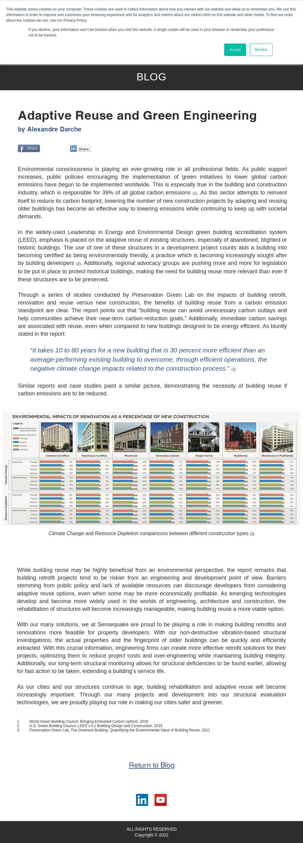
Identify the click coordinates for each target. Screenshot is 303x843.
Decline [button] (261, 50)
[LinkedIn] (142, 800)
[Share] (29, 148)
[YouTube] (161, 800)
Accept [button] (235, 50)
